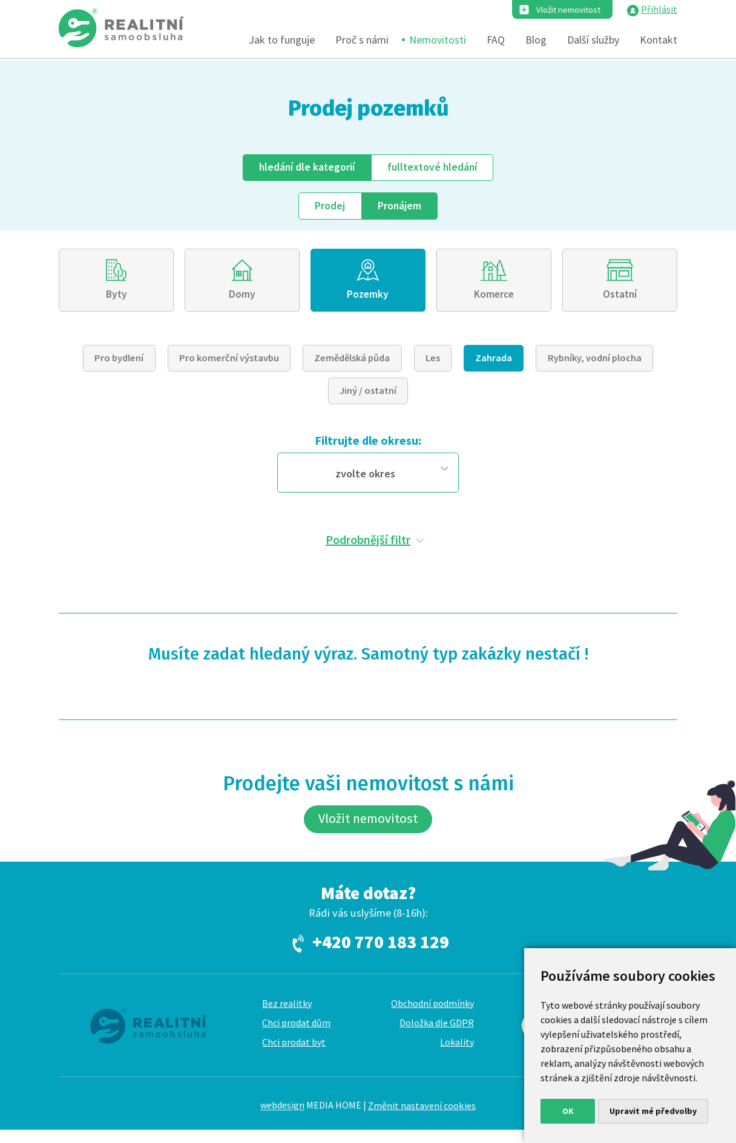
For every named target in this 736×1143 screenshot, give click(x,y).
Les (433, 364)
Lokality (457, 1055)
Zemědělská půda (352, 364)
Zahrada (493, 364)
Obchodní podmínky (432, 1016)
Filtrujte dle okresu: (368, 446)
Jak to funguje (282, 41)
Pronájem (400, 207)
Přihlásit (659, 10)
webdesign (282, 1118)
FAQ (496, 41)
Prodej (328, 207)
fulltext (434, 168)
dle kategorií (305, 168)
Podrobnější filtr (368, 545)
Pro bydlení (118, 364)
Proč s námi (362, 41)
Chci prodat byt (294, 1055)
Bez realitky (287, 1016)
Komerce (493, 299)
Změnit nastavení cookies (422, 1118)
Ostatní (620, 299)
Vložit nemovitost (562, 10)
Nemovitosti (437, 41)
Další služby (593, 41)
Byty (116, 299)
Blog (536, 41)
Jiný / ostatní (368, 397)
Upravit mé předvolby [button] (653, 1110)
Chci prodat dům (296, 1035)
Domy (242, 299)
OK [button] (568, 1110)
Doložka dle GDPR (436, 1035)
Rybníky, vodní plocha (595, 364)
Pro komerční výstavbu (229, 364)
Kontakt (658, 41)
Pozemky (368, 299)
